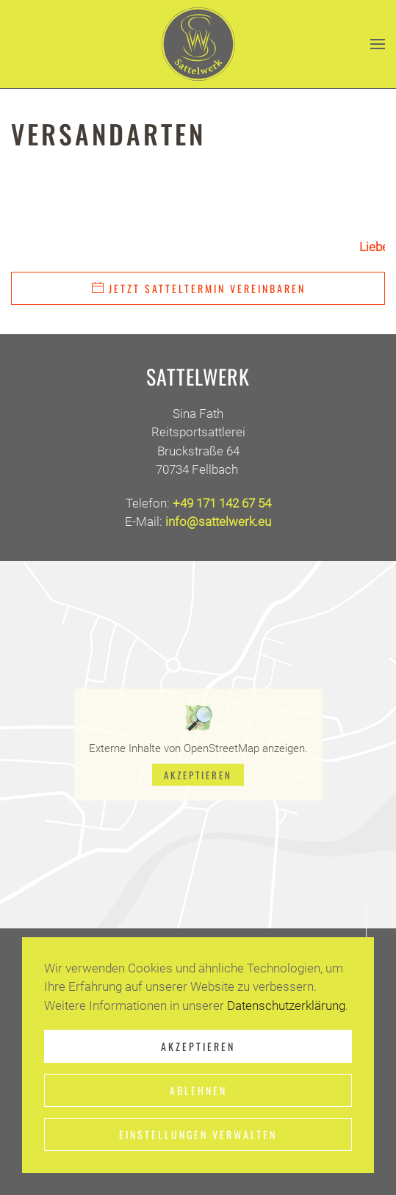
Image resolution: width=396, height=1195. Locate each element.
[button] (377, 44)
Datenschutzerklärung (286, 1005)
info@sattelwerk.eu (218, 521)
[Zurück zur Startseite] (198, 44)
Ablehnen (198, 1090)
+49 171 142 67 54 (222, 503)
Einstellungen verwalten (198, 1134)
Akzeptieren (198, 775)
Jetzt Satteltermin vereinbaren (198, 288)
